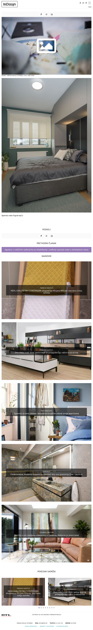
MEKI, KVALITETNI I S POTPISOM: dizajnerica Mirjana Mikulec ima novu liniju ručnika (46, 291)
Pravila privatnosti (31, 626)
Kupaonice (46, 472)
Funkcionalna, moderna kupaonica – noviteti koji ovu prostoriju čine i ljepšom (46, 474)
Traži (89, 7)
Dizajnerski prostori (46, 532)
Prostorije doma (46, 411)
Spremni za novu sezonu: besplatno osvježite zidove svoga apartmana (46, 413)
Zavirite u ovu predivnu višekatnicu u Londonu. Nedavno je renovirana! (46, 535)
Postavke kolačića (62, 626)
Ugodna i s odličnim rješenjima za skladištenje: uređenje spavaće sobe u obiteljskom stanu (46, 249)
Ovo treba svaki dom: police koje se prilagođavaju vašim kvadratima (46, 352)
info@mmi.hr (43, 623)
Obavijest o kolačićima (47, 626)
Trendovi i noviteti (46, 288)
